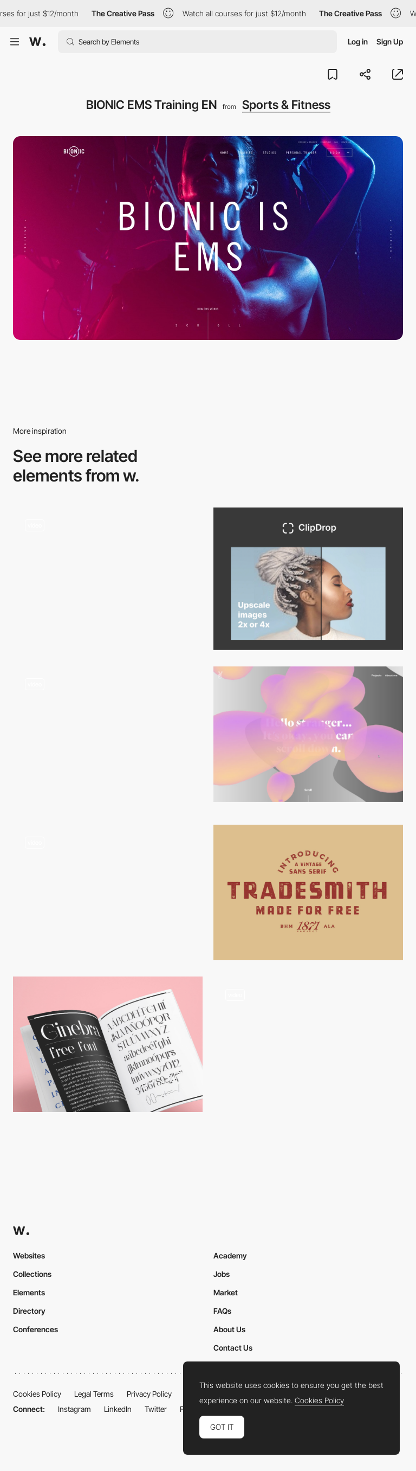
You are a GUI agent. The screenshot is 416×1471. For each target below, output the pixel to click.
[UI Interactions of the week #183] (108, 737)
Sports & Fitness (286, 105)
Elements (29, 1292)
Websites (29, 1255)
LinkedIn (118, 1409)
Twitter (156, 1409)
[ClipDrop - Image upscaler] (308, 579)
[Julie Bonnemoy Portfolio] (308, 734)
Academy (230, 1255)
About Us (229, 1329)
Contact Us (232, 1347)
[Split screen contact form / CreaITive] (308, 1044)
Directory (29, 1310)
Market (225, 1292)
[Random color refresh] (108, 575)
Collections (32, 1274)
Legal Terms (94, 1393)
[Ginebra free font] (108, 1044)
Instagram (74, 1409)
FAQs (222, 1310)
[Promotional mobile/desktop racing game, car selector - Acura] (108, 892)
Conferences (35, 1329)
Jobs (221, 1274)
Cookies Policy (37, 1393)
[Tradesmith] (308, 892)
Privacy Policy (149, 1393)
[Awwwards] (37, 41)
